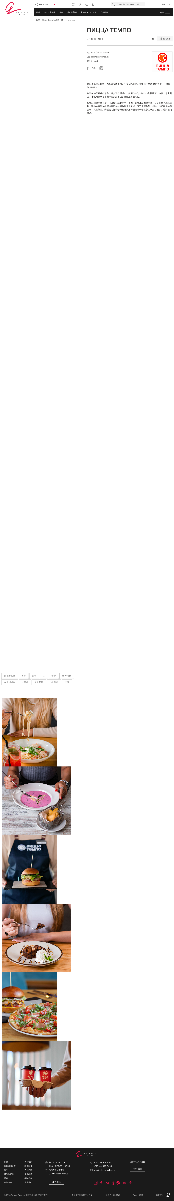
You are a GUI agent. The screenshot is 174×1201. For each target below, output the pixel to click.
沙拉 (34, 675)
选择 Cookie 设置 (112, 1195)
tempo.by (95, 61)
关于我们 (28, 1162)
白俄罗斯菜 (9, 675)
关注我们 (137, 1168)
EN (168, 4)
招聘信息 (28, 1178)
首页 (38, 20)
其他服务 (28, 1166)
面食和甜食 (9, 682)
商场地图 (8, 1182)
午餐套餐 (38, 682)
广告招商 (28, 1170)
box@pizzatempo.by (100, 56)
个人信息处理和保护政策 (82, 1195)
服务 (6, 1170)
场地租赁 (28, 1174)
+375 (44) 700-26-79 (100, 52)
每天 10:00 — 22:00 (46, 4)
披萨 (54, 675)
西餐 (23, 675)
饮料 (67, 682)
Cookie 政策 (138, 1195)
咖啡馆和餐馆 (53, 20)
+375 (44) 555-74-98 (103, 1166)
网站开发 (163, 1195)
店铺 (44, 20)
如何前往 (56, 1181)
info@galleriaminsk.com (104, 1170)
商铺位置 (166, 39)
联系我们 (28, 1182)
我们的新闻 (9, 1174)
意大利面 (66, 675)
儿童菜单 (53, 682)
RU (163, 4)
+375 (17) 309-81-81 (102, 1162)
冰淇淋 (24, 682)
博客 (6, 1178)
